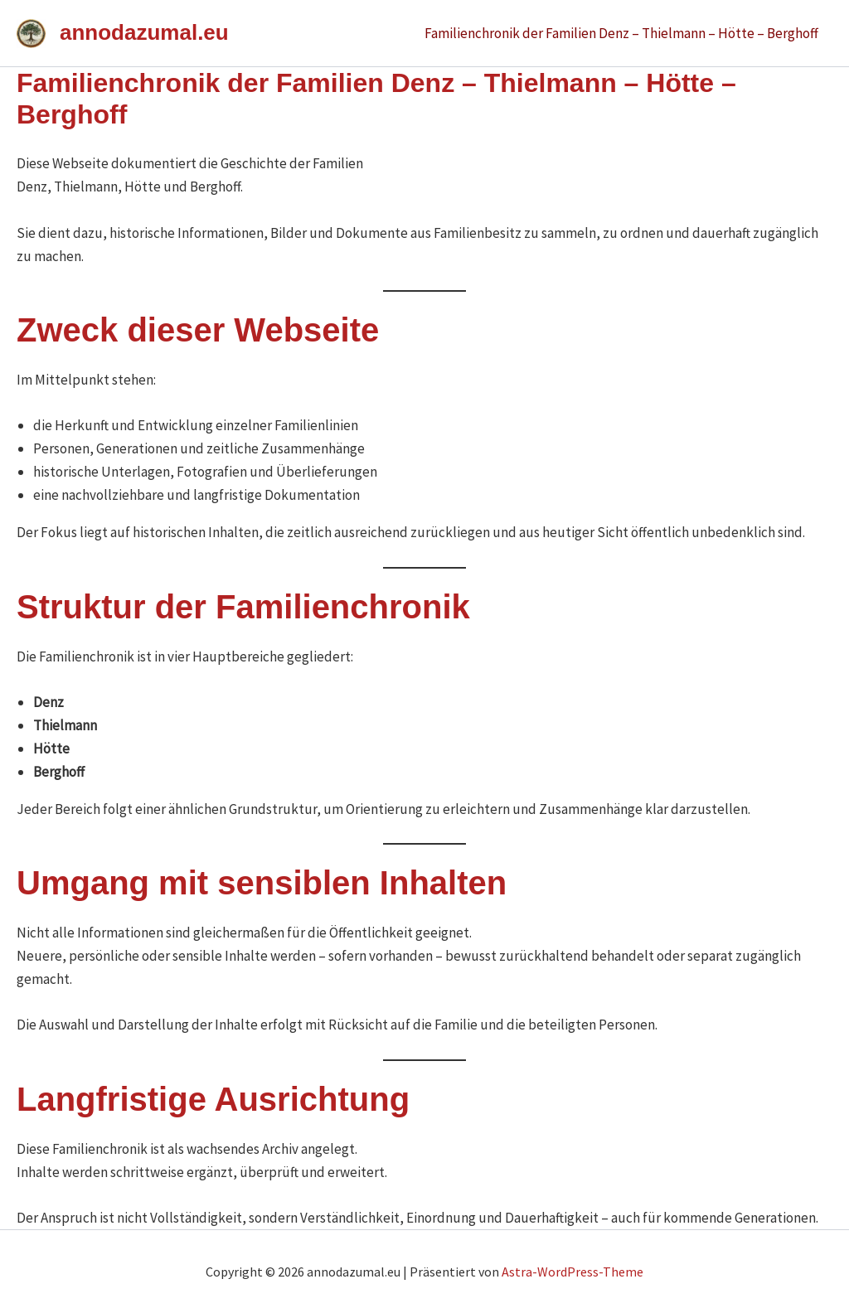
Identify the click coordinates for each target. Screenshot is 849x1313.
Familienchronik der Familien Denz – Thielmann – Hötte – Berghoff (621, 33)
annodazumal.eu (144, 32)
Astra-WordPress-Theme (572, 1271)
